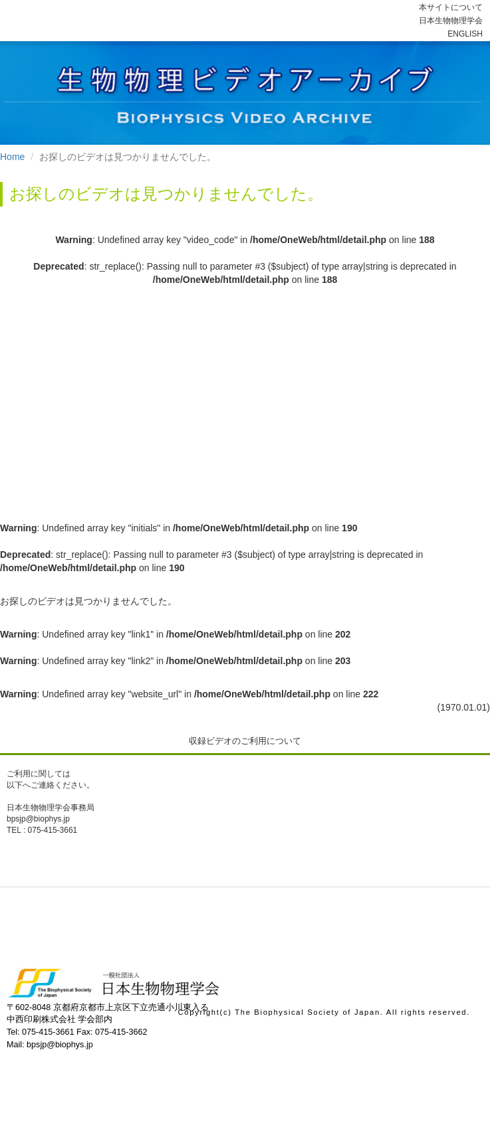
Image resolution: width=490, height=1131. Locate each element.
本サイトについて (451, 7)
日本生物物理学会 (451, 20)
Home (12, 156)
